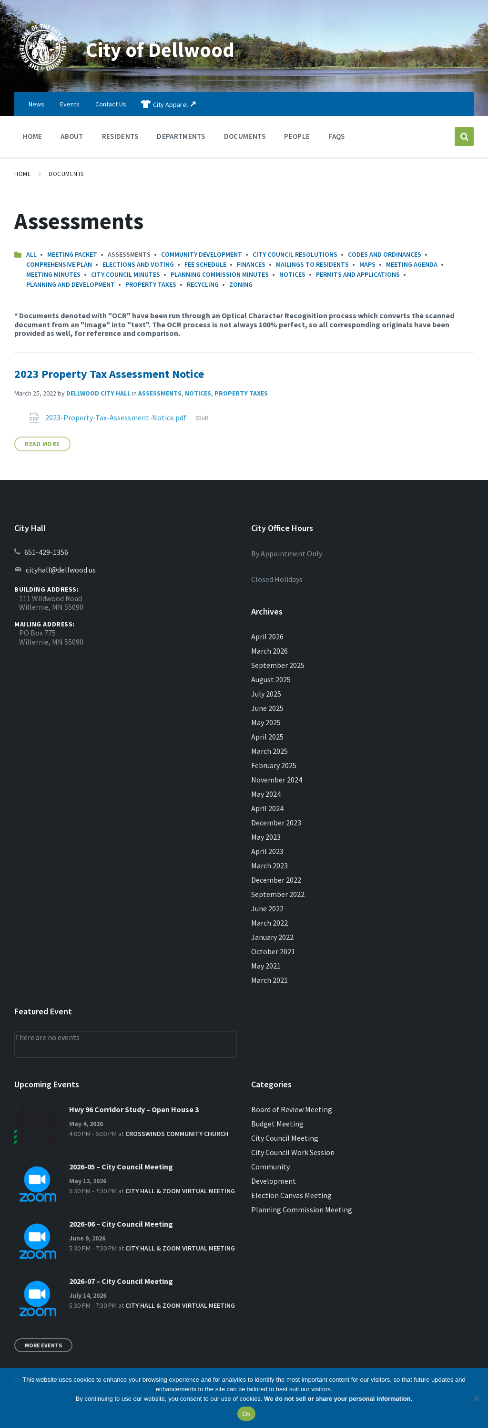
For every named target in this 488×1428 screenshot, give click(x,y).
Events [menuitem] (70, 104)
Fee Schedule (205, 264)
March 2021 (269, 980)
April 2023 (267, 851)
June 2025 (267, 708)
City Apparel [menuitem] (170, 104)
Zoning (241, 284)
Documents (66, 174)
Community (270, 1166)
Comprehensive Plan (59, 264)
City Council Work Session (293, 1152)
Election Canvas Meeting (291, 1195)
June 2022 (267, 908)
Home (22, 174)
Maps (367, 264)
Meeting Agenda (411, 264)
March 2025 (269, 751)
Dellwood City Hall (98, 393)
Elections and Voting (138, 264)
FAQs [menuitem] (336, 136)
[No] (476, 1398)
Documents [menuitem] (245, 136)
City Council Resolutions (295, 254)
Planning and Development (70, 284)
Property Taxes (150, 284)
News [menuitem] (36, 104)
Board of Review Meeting (291, 1109)
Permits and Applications (358, 274)
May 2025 (266, 722)
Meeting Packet (72, 254)
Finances (251, 264)
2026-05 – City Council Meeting (121, 1166)
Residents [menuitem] (120, 136)
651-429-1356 (46, 552)
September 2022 (278, 894)
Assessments (160, 393)
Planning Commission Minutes (220, 274)
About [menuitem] (72, 136)
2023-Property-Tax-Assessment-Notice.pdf (116, 417)
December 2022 (276, 880)
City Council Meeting (284, 1138)
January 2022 (272, 937)
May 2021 (266, 965)
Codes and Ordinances (384, 254)
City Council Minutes (125, 274)
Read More (42, 444)
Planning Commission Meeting (301, 1209)
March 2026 (269, 651)
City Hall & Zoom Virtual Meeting (180, 1191)
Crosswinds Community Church (176, 1133)
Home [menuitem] (32, 136)
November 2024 (276, 779)
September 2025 (278, 665)
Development (273, 1181)
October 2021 (273, 951)
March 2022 (269, 923)
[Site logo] (42, 73)
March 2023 (269, 865)
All (31, 254)
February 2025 (273, 765)
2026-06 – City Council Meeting (121, 1224)
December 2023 (276, 822)
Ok (246, 1414)
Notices (292, 274)
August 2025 (271, 679)
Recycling (203, 284)
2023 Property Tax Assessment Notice (109, 373)
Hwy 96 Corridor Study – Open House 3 (134, 1109)
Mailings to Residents (312, 264)
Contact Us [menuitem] (110, 104)
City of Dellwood (169, 48)
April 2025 (267, 736)
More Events (43, 1345)
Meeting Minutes (53, 274)
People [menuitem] (297, 136)
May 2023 (266, 837)
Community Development (201, 254)
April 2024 (267, 808)
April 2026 (267, 636)
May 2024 (266, 794)
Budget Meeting (277, 1123)
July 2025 (266, 693)
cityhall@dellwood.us (61, 569)
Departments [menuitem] (181, 136)
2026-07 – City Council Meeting (121, 1281)
